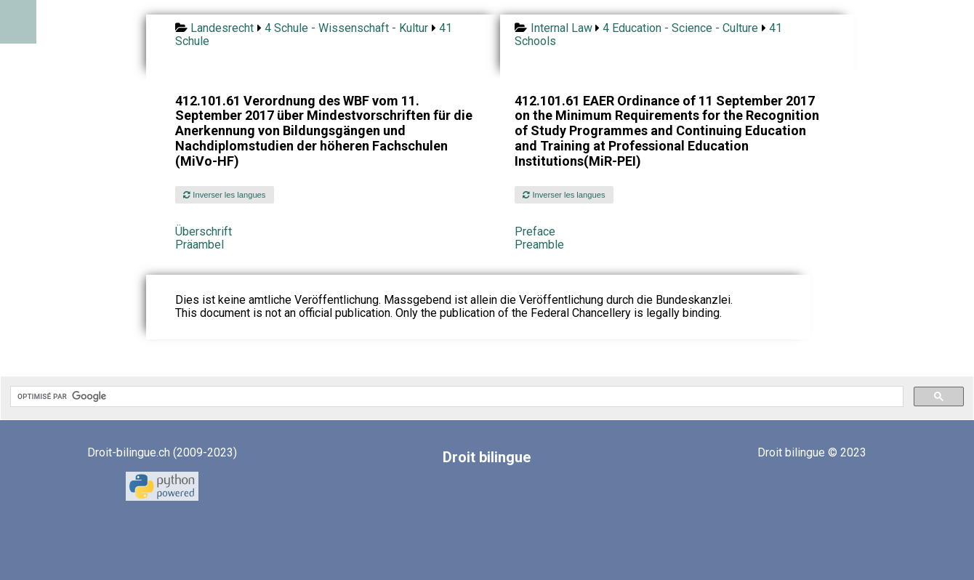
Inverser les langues (224, 194)
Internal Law (561, 28)
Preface (535, 231)
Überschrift (203, 231)
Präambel (199, 244)
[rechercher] (455, 396)
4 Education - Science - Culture (680, 28)
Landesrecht (222, 28)
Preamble (539, 244)
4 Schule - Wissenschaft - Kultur (346, 28)
